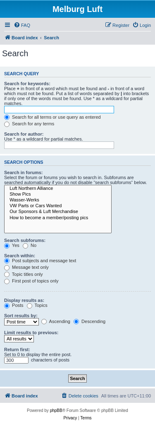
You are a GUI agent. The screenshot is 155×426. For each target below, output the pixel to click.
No (29, 245)
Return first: (17, 349)
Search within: (19, 255)
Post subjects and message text (40, 260)
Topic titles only (23, 274)
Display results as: (24, 300)
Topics (37, 305)
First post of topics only (31, 280)
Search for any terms (29, 123)
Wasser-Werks (58, 200)
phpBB (56, 410)
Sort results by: (21, 315)
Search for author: (23, 134)
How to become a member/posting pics (58, 218)
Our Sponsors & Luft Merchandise (58, 212)
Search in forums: (23, 172)
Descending (89, 321)
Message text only (26, 267)
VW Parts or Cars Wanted (58, 206)
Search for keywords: (27, 83)
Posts (14, 305)
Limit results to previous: (31, 332)
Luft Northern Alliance (58, 188)
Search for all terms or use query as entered (52, 117)
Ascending (55, 321)
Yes (11, 245)
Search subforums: (24, 240)
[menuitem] (22, 25)
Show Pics (58, 194)
